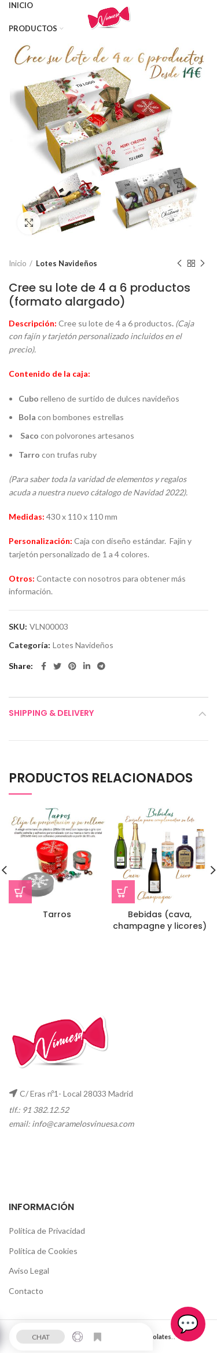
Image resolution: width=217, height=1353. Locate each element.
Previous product (179, 263)
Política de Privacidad (47, 1231)
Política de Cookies (43, 1251)
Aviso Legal (29, 1270)
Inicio (18, 263)
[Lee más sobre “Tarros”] (20, 891)
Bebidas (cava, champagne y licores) (160, 920)
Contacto (26, 1291)
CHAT (41, 1333)
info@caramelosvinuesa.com (83, 1123)
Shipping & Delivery (51, 713)
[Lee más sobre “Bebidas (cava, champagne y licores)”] (123, 891)
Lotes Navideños (66, 263)
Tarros (57, 914)
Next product (202, 263)
